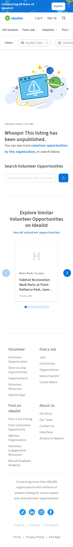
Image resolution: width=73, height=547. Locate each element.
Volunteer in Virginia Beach (22, 513)
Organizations (18, 291)
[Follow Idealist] (22, 425)
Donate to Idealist (52, 351)
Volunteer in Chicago (18, 520)
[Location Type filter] (34, 42)
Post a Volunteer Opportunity (19, 340)
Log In (39, 18)
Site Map (54, 450)
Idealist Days (16, 307)
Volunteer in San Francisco (22, 500)
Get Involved (10, 30)
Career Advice (48, 295)
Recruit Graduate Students (19, 375)
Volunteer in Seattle (18, 487)
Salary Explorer (50, 288)
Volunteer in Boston (18, 494)
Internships (47, 276)
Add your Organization (17, 350)
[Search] (63, 18)
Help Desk (46, 345)
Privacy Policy (35, 450)
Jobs (43, 270)
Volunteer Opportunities (17, 272)
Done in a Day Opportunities (17, 282)
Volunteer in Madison (51, 520)
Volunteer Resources (15, 299)
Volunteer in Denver (18, 507)
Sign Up (52, 18)
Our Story (46, 326)
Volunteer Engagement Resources (17, 363)
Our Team (46, 332)
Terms (17, 450)
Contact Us (47, 338)
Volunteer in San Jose (50, 487)
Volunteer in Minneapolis (21, 540)
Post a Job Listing (20, 331)
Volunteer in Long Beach (21, 533)
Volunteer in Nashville (49, 527)
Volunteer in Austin (48, 507)
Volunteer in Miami (17, 527)
